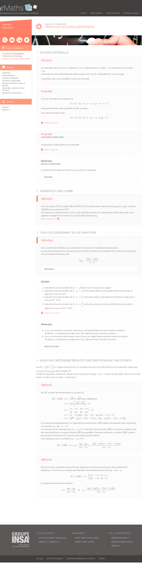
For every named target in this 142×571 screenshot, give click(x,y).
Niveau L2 (54, 550)
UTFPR (91, 550)
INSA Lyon (87, 546)
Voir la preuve (49, 119)
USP (84, 550)
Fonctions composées (11, 80)
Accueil (84, 13)
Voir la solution (50, 311)
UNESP (78, 550)
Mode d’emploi (96, 13)
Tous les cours (46, 546)
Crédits (102, 567)
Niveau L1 (43, 550)
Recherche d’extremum (12, 93)
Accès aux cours (112, 13)
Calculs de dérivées (10, 78)
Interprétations (8, 75)
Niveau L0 (60, 546)
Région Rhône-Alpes (121, 550)
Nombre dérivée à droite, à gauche (13, 84)
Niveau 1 (6, 107)
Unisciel (115, 554)
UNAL (95, 546)
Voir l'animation (50, 216)
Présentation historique (12, 56)
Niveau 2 (6, 110)
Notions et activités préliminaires (16, 58)
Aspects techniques (55, 567)
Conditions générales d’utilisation (80, 567)
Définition (6, 73)
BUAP (77, 546)
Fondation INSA (119, 546)
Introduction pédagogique (13, 53)
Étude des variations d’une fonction (13, 89)
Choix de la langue (132, 13)
